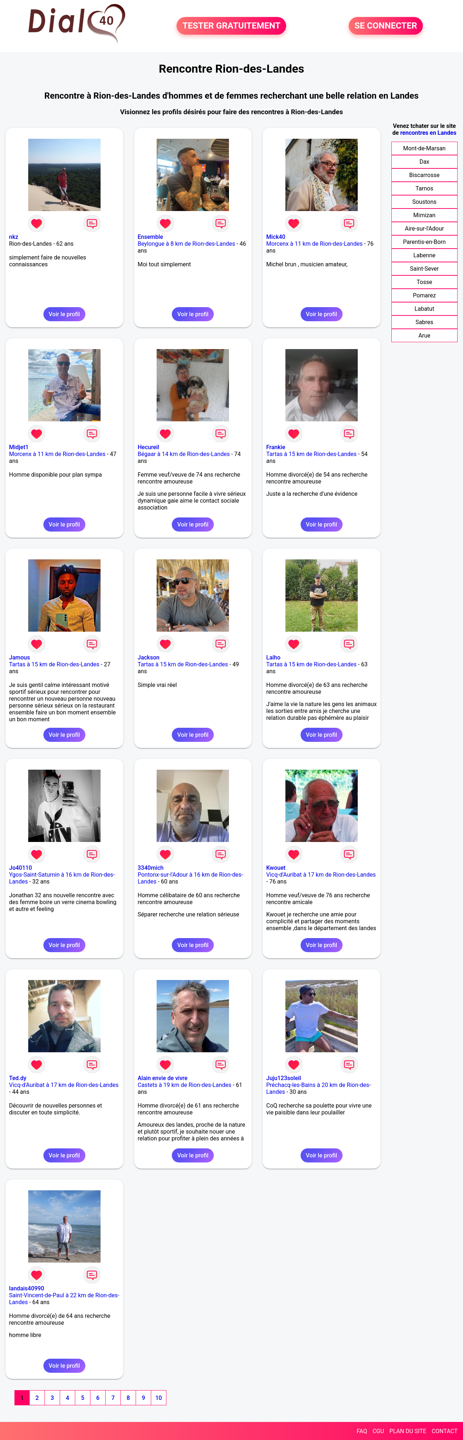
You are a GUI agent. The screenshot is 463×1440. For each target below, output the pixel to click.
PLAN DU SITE (408, 1431)
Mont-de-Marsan (424, 148)
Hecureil (148, 447)
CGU (378, 1431)
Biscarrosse (424, 175)
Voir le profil (64, 314)
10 (158, 1397)
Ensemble (150, 236)
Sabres (424, 322)
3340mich (151, 867)
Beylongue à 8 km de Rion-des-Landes (186, 243)
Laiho (273, 657)
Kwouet (275, 867)
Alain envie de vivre (163, 1078)
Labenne (424, 255)
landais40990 (26, 1288)
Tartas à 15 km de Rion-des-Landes (311, 454)
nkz (13, 236)
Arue (424, 335)
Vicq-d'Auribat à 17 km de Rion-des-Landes (321, 874)
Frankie (275, 447)
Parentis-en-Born (424, 241)
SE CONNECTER (385, 26)
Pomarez (424, 295)
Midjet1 (19, 447)
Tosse (424, 282)
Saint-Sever (424, 268)
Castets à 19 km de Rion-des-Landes (185, 1085)
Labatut (424, 308)
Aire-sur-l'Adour (424, 228)
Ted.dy (17, 1078)
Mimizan (424, 215)
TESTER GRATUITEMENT (231, 26)
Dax (424, 161)
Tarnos (424, 188)
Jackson (149, 657)
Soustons (424, 201)
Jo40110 (20, 867)
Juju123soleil (283, 1078)
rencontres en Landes (428, 132)
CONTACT (445, 1431)
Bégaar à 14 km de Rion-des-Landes (184, 454)
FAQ (362, 1431)
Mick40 (275, 236)
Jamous (19, 657)
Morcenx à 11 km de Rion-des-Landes (314, 243)
